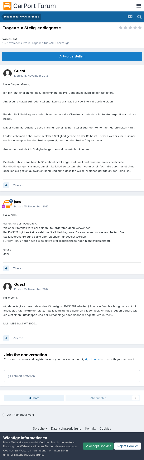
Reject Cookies (128, 446)
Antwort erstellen (72, 56)
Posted (31, 206)
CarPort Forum (29, 6)
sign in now (92, 359)
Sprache (40, 428)
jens (17, 201)
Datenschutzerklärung (66, 428)
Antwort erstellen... (22, 376)
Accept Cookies (98, 446)
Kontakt (90, 428)
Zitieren (18, 185)
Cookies (105, 428)
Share (34, 398)
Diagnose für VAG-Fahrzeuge (50, 43)
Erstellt (31, 75)
